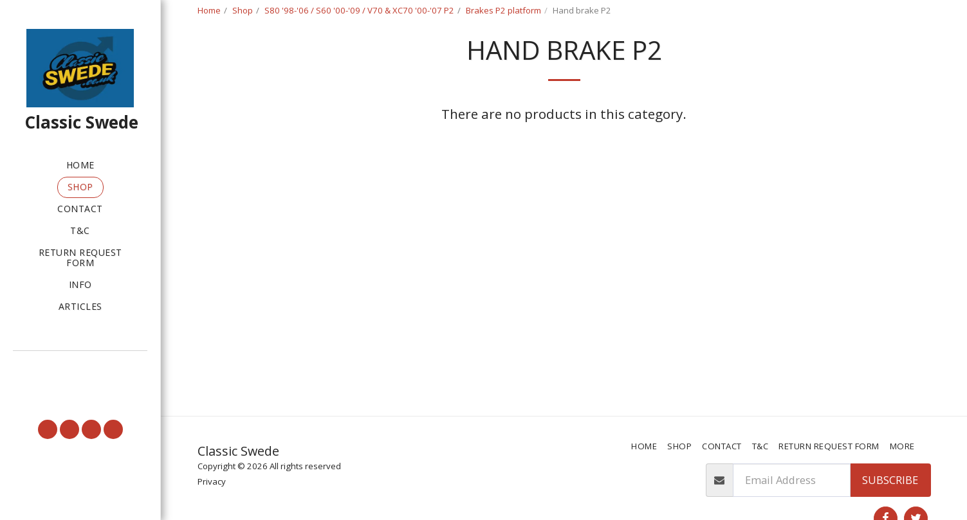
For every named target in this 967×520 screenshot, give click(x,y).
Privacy (212, 481)
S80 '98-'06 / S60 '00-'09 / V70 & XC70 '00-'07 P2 (359, 10)
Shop (242, 10)
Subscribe (890, 479)
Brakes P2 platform (503, 10)
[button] (80, 369)
